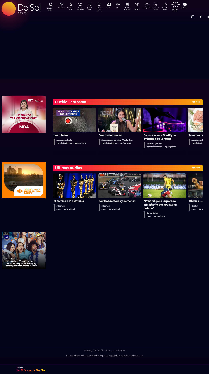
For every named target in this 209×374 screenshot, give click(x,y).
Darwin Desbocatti (80, 9)
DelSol (29, 7)
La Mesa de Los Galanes (101, 9)
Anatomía (192, 8)
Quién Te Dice (90, 9)
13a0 (121, 8)
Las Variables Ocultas (182, 9)
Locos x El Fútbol (162, 9)
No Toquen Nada (70, 9)
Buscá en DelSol (50, 9)
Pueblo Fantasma (131, 9)
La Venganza (141, 9)
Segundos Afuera (172, 9)
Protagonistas (151, 8)
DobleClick (60, 8)
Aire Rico (111, 8)
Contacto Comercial (186, 15)
